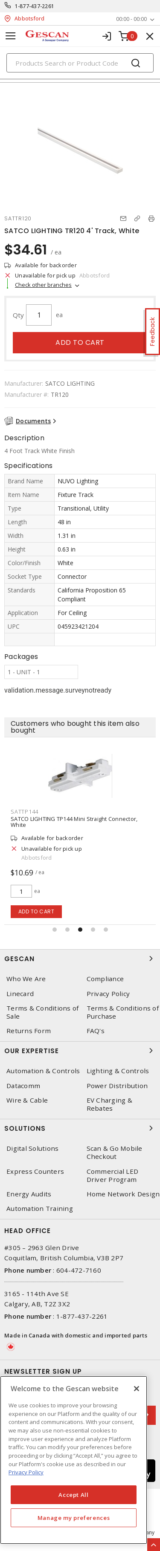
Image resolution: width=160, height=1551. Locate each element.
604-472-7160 (78, 1270)
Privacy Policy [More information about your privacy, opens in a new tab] (26, 1472)
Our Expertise (80, 1050)
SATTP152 (24, 811)
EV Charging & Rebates (109, 1104)
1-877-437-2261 (35, 6)
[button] (54, 929)
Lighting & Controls (118, 1071)
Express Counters (35, 1171)
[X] (136, 1388)
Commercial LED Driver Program (113, 1175)
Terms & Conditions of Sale (42, 1012)
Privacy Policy (108, 994)
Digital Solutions (32, 1148)
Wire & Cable (27, 1100)
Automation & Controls (43, 1071)
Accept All (73, 1495)
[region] (73, 1460)
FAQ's (96, 1031)
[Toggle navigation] (10, 36)
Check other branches (43, 285)
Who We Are (26, 979)
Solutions (80, 1128)
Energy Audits (28, 1194)
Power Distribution (117, 1086)
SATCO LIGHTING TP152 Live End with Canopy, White (79, 819)
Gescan (80, 958)
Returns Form (28, 1031)
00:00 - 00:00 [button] (131, 19)
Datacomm (23, 1086)
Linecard (20, 994)
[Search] (80, 62)
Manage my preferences (74, 1518)
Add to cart (80, 342)
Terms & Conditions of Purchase (123, 1012)
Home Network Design (123, 1194)
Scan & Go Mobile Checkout (115, 1152)
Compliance (105, 979)
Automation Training (39, 1208)
